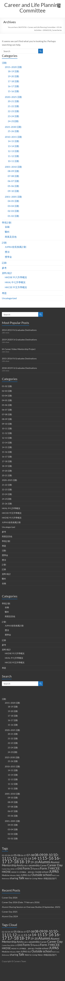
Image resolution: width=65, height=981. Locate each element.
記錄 (4, 262)
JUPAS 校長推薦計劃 (15, 246)
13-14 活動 (13, 146)
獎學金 (8, 256)
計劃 (4, 242)
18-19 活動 (13, 71)
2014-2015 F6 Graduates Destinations (19, 330)
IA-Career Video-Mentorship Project (18, 349)
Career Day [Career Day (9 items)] (55, 865)
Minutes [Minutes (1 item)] (13, 875)
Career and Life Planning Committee (32, 8)
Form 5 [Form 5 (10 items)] (27, 868)
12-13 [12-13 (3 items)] (20, 858)
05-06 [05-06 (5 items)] (17, 855)
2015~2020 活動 (13, 67)
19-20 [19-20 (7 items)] (34, 862)
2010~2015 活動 (13, 136)
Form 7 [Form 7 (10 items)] (44, 868)
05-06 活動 (13, 186)
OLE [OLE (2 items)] (29, 875)
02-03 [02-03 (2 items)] (4, 855)
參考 (4, 267)
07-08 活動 (13, 176)
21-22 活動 (13, 106)
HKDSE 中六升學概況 (16, 277)
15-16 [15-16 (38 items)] (48, 858)
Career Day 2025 (9, 911)
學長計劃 (6, 222)
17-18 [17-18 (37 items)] (13, 861)
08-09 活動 (13, 171)
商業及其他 (11, 236)
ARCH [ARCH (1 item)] (26, 866)
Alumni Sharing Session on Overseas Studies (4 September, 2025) (31, 907)
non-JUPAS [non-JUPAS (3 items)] (21, 875)
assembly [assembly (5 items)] (34, 865)
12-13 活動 (13, 151)
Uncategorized (9, 298)
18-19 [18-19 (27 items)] (24, 861)
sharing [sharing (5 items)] (14, 878)
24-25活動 (13, 121)
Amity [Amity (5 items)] (20, 865)
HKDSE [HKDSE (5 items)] (6, 871)
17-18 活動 (13, 81)
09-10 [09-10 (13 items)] (48, 855)
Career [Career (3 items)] (43, 865)
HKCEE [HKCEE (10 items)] (55, 868)
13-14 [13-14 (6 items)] (27, 858)
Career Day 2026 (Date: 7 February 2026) (21, 902)
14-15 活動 (13, 141)
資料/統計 (7, 273)
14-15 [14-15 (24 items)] (37, 858)
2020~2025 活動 (13, 97)
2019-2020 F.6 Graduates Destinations (19, 339)
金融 (7, 226)
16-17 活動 (13, 86)
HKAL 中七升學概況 (15, 282)
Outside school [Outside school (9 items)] (41, 875)
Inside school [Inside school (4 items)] (41, 871)
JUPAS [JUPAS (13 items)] (54, 871)
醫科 (7, 231)
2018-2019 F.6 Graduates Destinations (19, 368)
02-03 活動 (13, 210)
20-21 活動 (13, 101)
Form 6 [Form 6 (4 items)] (36, 868)
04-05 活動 (13, 201)
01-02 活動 (13, 215)
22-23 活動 (13, 111)
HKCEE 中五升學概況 (16, 287)
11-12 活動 (13, 156)
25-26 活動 (13, 131)
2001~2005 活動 (13, 196)
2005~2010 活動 (13, 166)
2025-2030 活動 (13, 126)
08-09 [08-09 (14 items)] (39, 855)
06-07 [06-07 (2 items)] (23, 855)
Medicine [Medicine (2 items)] (6, 875)
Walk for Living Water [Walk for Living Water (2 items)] (34, 878)
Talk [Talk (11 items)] (21, 878)
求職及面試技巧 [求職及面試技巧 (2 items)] (50, 878)
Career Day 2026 (9, 897)
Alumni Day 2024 (10, 916)
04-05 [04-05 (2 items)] (10, 855)
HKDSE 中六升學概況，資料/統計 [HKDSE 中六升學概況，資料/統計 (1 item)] (23, 872)
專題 (4, 293)
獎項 (7, 251)
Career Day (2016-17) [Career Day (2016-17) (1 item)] (9, 869)
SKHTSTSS (22, 27)
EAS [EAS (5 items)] (20, 868)
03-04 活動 (13, 206)
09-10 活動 (13, 191)
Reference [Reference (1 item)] (5, 878)
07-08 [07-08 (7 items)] (30, 855)
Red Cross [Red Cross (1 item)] (55, 875)
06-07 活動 (13, 181)
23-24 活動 (13, 116)
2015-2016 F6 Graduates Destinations (19, 358)
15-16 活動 (13, 91)
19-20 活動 (13, 76)
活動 (4, 62)
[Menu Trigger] (58, 5)
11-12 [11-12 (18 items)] (12, 858)
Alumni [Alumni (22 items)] (44, 862)
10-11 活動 (13, 161)
